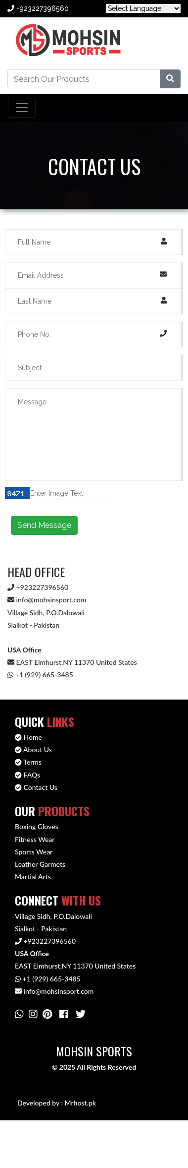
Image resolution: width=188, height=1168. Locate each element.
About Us (33, 749)
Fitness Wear (34, 839)
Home (28, 737)
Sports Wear (33, 851)
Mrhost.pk (79, 1103)
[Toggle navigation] (22, 108)
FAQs (27, 775)
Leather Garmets (40, 864)
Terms (28, 762)
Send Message (44, 525)
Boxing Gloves (36, 826)
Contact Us (36, 787)
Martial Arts (33, 876)
